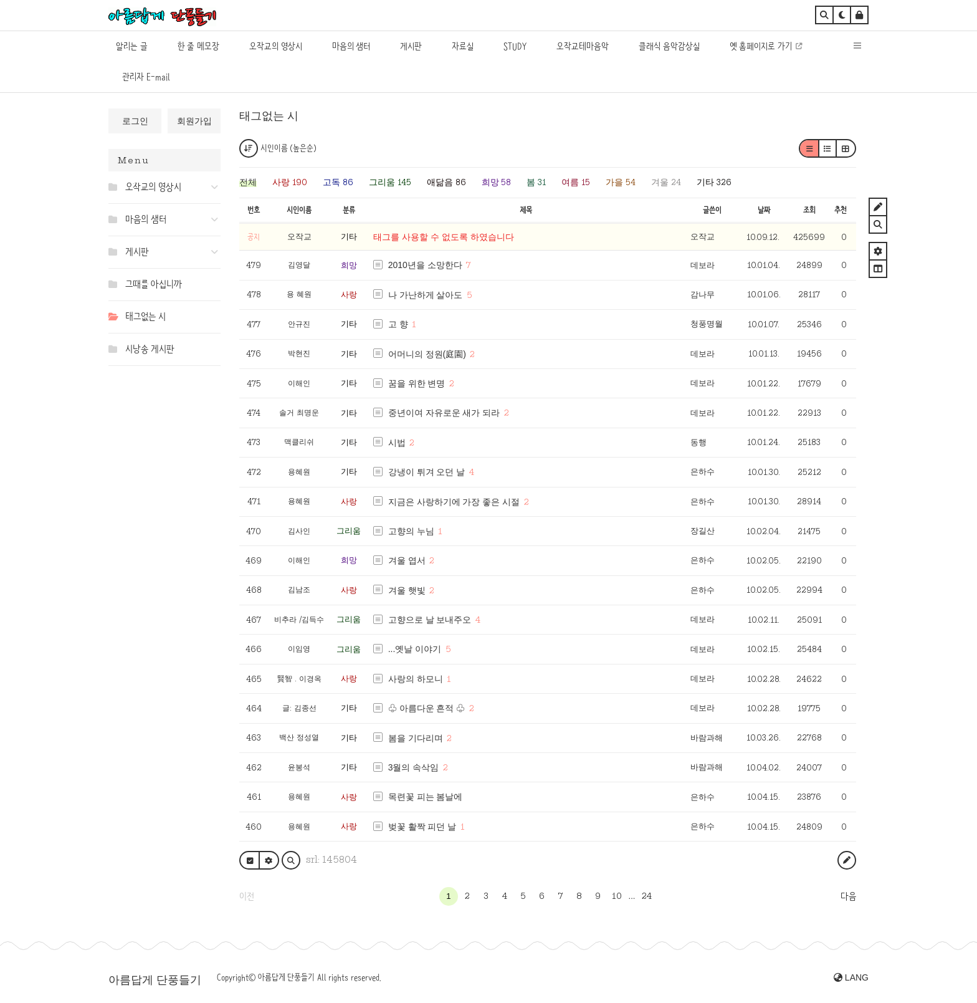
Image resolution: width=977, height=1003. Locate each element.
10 (617, 896)
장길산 (702, 530)
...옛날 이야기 (415, 649)
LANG (851, 977)
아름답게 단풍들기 (154, 980)
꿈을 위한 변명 (417, 383)
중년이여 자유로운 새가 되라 (444, 413)
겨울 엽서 (407, 560)
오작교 (702, 236)
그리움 (348, 530)
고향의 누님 (411, 531)
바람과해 (706, 737)
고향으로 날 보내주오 (430, 620)
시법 (397, 443)
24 (647, 896)
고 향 (398, 324)
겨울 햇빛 (407, 590)
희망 (349, 265)
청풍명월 (706, 324)
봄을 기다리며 (415, 738)
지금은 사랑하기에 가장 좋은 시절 (454, 502)
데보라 (702, 265)
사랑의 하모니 (415, 679)
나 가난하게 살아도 (425, 295)
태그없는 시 (268, 116)
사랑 (349, 294)
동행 (698, 442)
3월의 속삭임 (413, 767)
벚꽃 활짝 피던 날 (422, 827)
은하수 (702, 471)
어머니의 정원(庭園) (427, 354)
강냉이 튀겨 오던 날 (426, 472)
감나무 (702, 294)
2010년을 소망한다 (425, 265)
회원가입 (194, 121)
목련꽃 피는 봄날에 (425, 797)
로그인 (135, 121)
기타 (349, 236)
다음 (848, 896)
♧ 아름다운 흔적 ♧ (426, 708)
